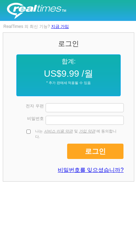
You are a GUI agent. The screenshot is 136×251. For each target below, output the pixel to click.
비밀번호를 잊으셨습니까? (90, 170)
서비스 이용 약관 (58, 131)
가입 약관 (87, 131)
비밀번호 (35, 118)
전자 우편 (34, 106)
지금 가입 (60, 26)
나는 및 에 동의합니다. (76, 134)
